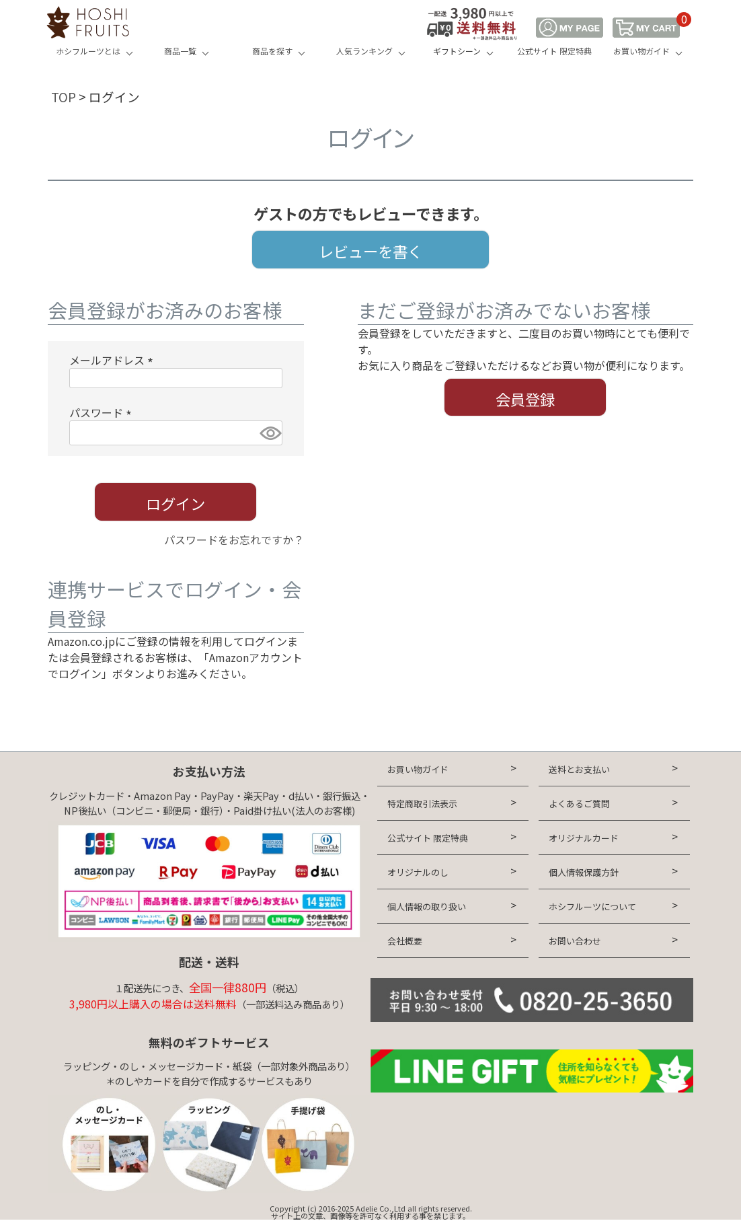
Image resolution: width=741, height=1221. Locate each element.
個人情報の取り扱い (426, 906)
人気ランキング (364, 51)
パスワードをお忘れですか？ (234, 539)
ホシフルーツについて (592, 906)
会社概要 (404, 940)
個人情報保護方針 (584, 872)
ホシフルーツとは (88, 51)
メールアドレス (113, 360)
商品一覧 (180, 51)
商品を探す (272, 51)
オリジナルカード (584, 837)
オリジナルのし (417, 872)
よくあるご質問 (579, 803)
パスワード (102, 412)
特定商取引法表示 (422, 803)
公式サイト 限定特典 (554, 51)
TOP (63, 96)
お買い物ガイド (641, 51)
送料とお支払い (579, 769)
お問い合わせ (575, 940)
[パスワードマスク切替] (269, 433)
